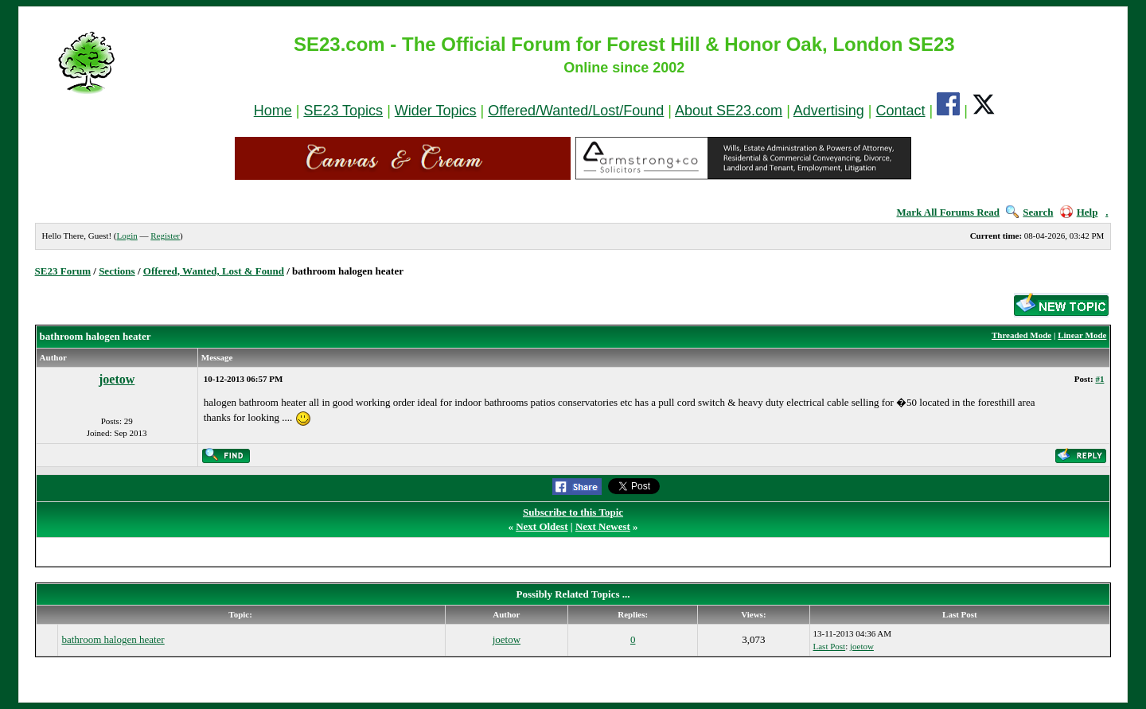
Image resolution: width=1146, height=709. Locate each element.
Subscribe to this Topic (573, 512)
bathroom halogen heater (112, 639)
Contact (901, 111)
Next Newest (602, 526)
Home (273, 111)
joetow (116, 379)
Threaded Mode (1021, 335)
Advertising (828, 111)
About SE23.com (728, 111)
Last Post (829, 646)
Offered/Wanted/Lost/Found (576, 111)
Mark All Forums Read (948, 212)
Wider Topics (436, 111)
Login (126, 235)
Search (1029, 212)
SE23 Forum (63, 271)
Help (1079, 212)
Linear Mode (1082, 335)
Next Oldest (541, 526)
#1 (1099, 379)
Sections (117, 271)
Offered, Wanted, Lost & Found (213, 271)
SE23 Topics (343, 111)
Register (165, 235)
